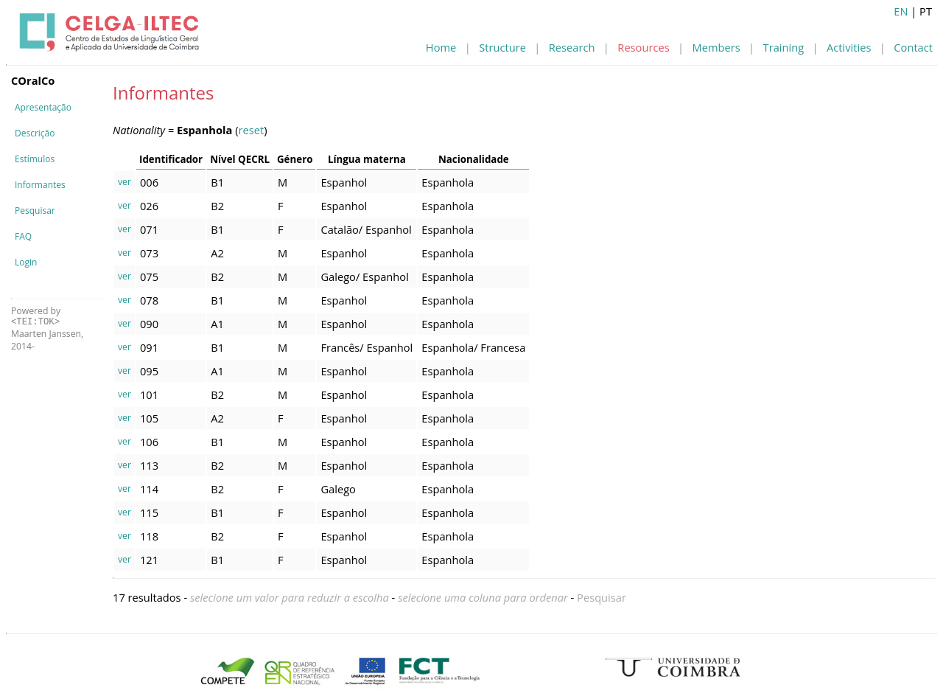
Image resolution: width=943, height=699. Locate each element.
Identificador (171, 159)
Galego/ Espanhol (364, 276)
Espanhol (343, 182)
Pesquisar (35, 210)
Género (294, 159)
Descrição (35, 133)
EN (901, 11)
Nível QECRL (240, 159)
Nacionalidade (473, 159)
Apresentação (43, 107)
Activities (849, 47)
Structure (502, 47)
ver (124, 181)
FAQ (23, 236)
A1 (217, 323)
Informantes (40, 184)
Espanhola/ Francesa (473, 347)
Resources (643, 47)
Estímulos (35, 159)
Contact (913, 47)
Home (441, 47)
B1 (217, 182)
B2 (217, 205)
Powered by (35, 316)
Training (783, 47)
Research (572, 47)
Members (716, 47)
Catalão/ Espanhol (365, 229)
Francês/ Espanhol (366, 347)
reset (251, 129)
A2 (217, 253)
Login (26, 262)
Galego (338, 488)
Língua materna (367, 159)
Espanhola (447, 182)
